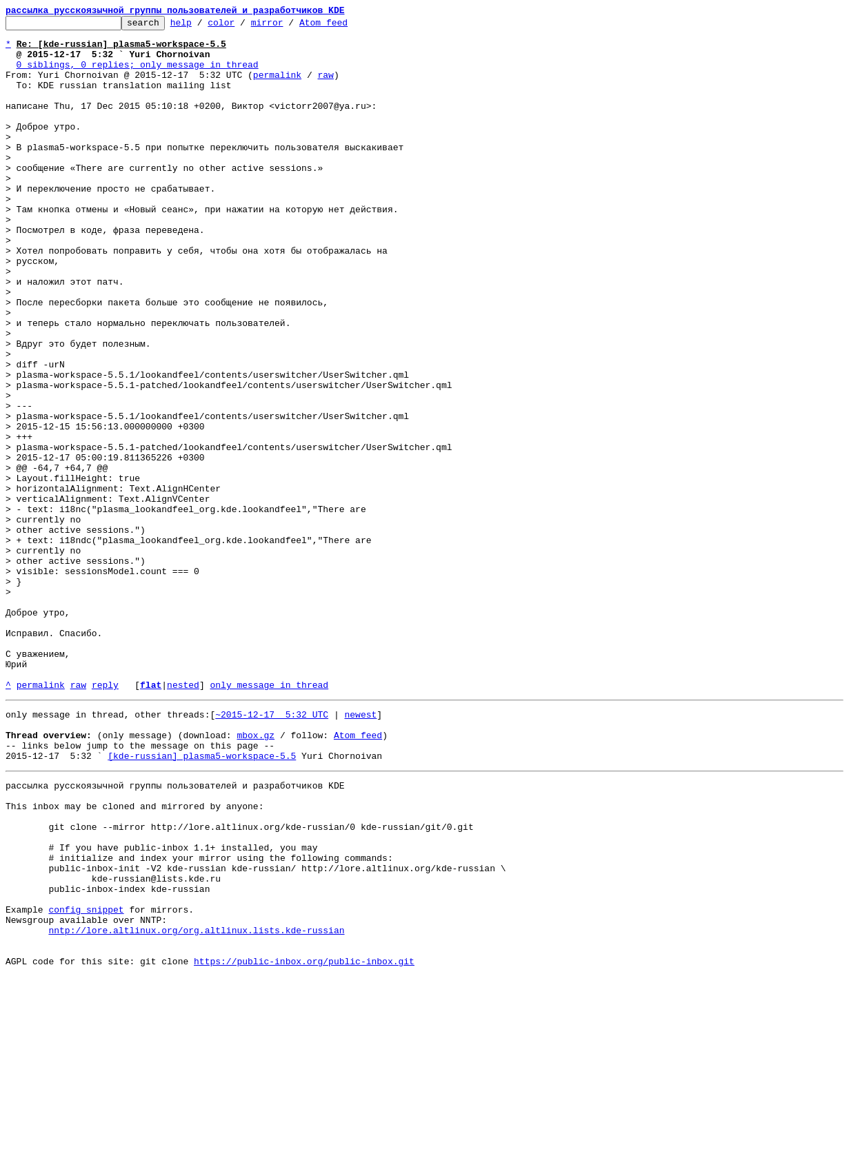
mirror (288, 26)
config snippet (85, 1081)
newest (360, 850)
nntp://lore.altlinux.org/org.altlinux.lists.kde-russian (196, 1105)
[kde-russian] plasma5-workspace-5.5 (202, 900)
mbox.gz (255, 875)
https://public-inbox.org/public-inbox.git (304, 1143)
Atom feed (345, 26)
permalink (277, 87)
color (242, 26)
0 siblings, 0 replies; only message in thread (138, 74)
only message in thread (269, 819)
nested (183, 819)
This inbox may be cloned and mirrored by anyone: (134, 957)
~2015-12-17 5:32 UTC (271, 850)
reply (105, 819)
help (202, 26)
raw (325, 87)
